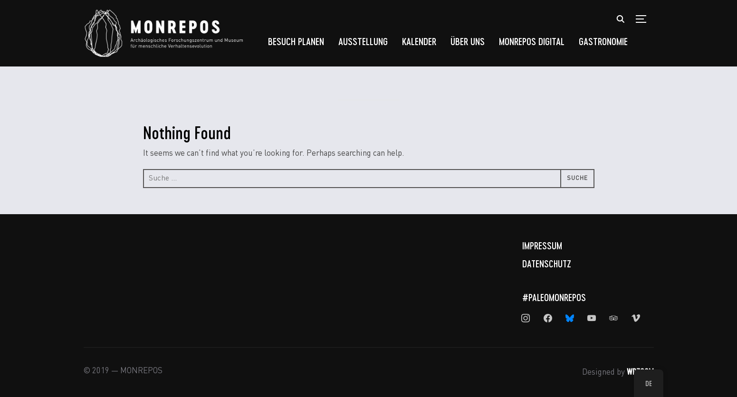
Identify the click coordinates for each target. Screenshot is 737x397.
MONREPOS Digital (532, 41)
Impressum (542, 245)
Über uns (467, 41)
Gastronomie (603, 41)
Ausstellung (363, 41)
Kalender (419, 41)
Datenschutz (546, 263)
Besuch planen (296, 41)
